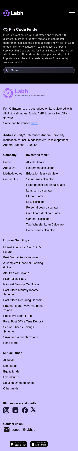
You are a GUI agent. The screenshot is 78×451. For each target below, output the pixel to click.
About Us (9, 167)
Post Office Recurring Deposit (22, 300)
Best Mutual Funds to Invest (21, 257)
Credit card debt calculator (43, 213)
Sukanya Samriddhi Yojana (20, 337)
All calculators (35, 162)
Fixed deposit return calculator (45, 184)
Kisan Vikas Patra (14, 278)
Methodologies (12, 173)
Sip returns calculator (40, 179)
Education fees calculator (42, 173)
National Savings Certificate (21, 284)
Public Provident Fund (17, 315)
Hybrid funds (11, 377)
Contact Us (10, 179)
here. (34, 123)
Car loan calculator (38, 218)
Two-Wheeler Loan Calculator (45, 224)
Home (7, 162)
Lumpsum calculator (39, 190)
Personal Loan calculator (42, 207)
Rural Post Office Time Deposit (23, 321)
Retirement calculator (40, 167)
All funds (8, 360)
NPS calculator (35, 201)
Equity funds (11, 371)
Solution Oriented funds (18, 382)
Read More (10, 342)
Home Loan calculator (40, 230)
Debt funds (10, 365)
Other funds (10, 388)
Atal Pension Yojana (16, 273)
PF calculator (34, 196)
